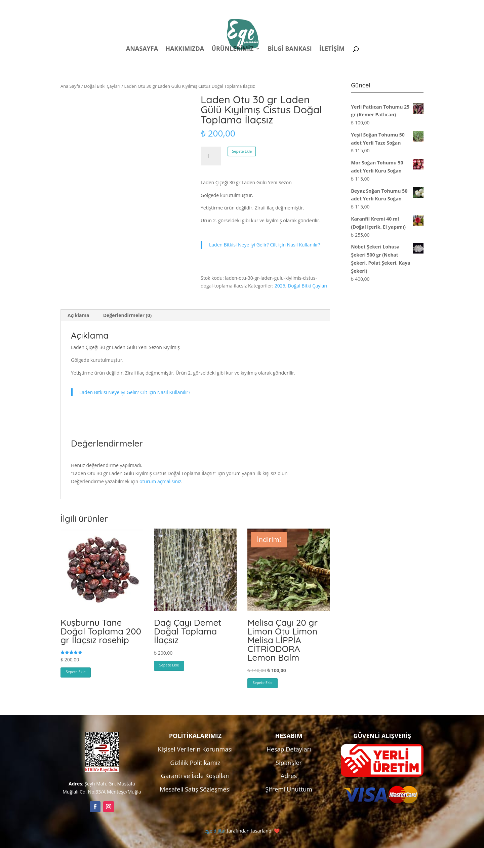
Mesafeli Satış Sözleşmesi (195, 789)
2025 (280, 285)
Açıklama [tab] (78, 315)
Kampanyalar (376, 6)
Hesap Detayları (289, 749)
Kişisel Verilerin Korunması (195, 749)
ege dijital (214, 830)
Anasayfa (142, 49)
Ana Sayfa (70, 86)
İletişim (332, 49)
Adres (289, 776)
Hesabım (335, 6)
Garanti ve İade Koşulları (195, 776)
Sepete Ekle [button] (76, 671)
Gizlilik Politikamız (195, 763)
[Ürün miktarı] (211, 156)
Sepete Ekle (242, 151)
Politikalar (298, 6)
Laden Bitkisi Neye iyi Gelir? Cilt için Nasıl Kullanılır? (264, 244)
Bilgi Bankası (290, 49)
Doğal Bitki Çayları (102, 86)
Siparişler (289, 763)
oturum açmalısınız (160, 481)
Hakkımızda (184, 49)
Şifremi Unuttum (288, 789)
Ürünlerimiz (232, 49)
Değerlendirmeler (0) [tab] (127, 315)
